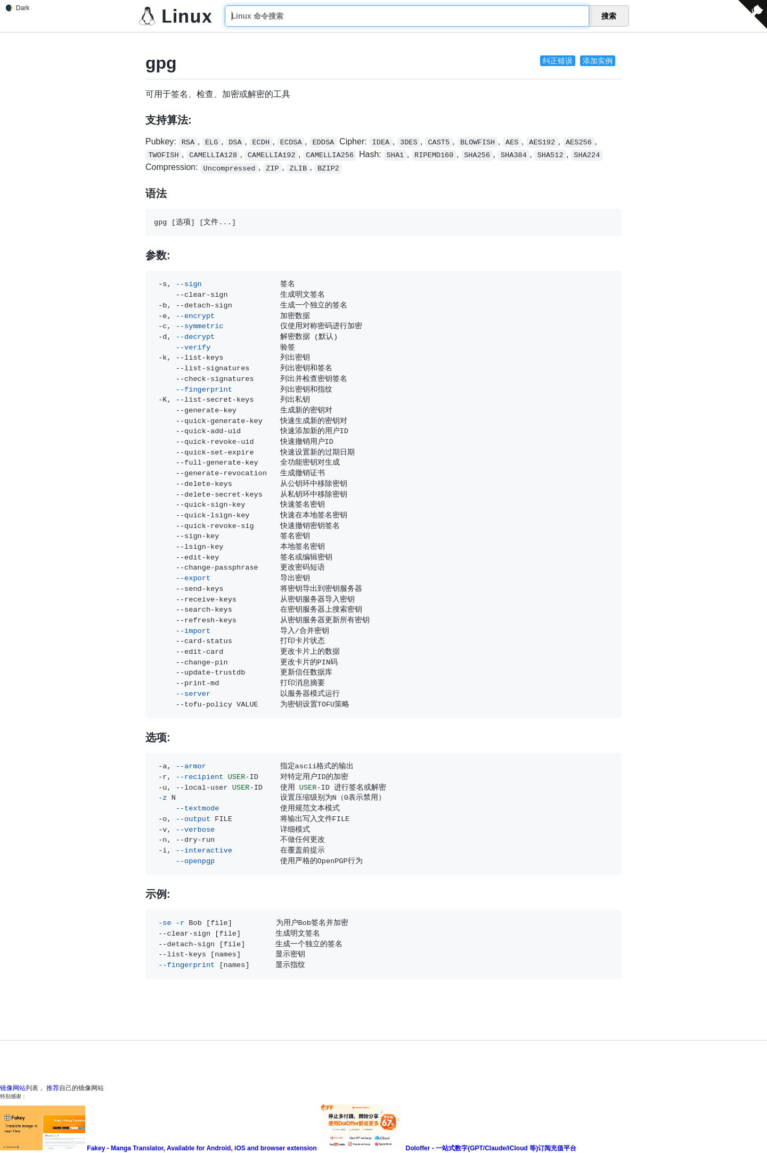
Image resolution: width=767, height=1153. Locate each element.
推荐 (52, 1088)
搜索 (608, 16)
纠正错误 (558, 60)
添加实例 (598, 60)
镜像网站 (13, 1088)
